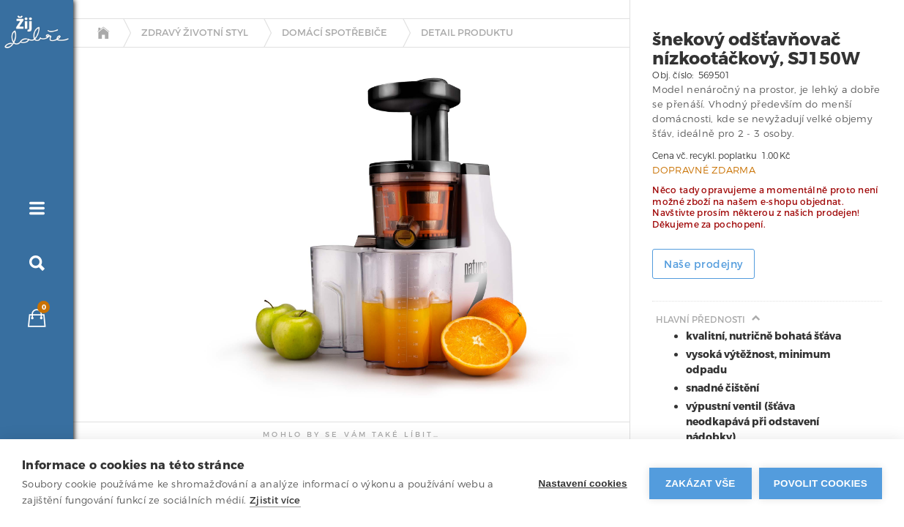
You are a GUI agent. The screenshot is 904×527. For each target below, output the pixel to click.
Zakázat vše (700, 483)
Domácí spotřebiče (334, 33)
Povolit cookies (820, 483)
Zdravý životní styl (194, 33)
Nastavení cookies (583, 483)
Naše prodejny (703, 265)
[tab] (112, 185)
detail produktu (467, 33)
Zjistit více (275, 500)
